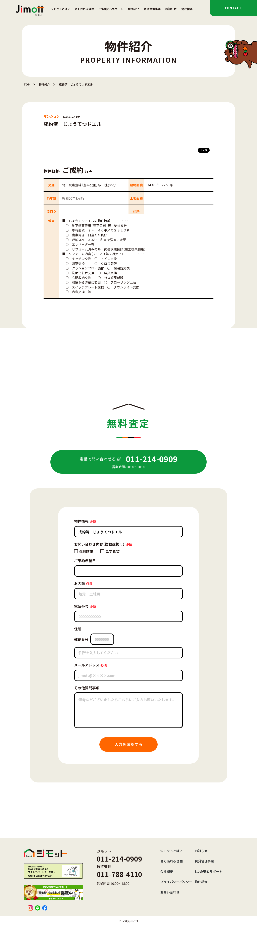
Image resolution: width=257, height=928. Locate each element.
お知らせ (170, 9)
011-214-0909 (119, 859)
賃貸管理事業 (152, 9)
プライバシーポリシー (176, 881)
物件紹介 (133, 9)
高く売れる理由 (84, 9)
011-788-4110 (119, 874)
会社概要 (187, 9)
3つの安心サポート (111, 9)
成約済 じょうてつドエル (76, 84)
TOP (27, 84)
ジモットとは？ (60, 9)
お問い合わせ (169, 892)
